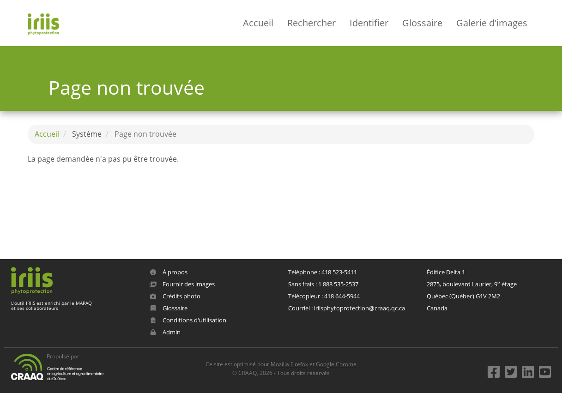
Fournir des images (182, 284)
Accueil (258, 23)
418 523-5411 (339, 272)
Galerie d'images (491, 23)
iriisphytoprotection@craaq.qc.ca (359, 308)
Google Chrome (336, 364)
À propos (168, 272)
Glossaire (422, 23)
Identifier (369, 23)
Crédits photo (175, 296)
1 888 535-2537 (338, 284)
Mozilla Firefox (289, 364)
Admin (165, 332)
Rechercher (311, 23)
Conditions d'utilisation (188, 320)
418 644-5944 (342, 296)
